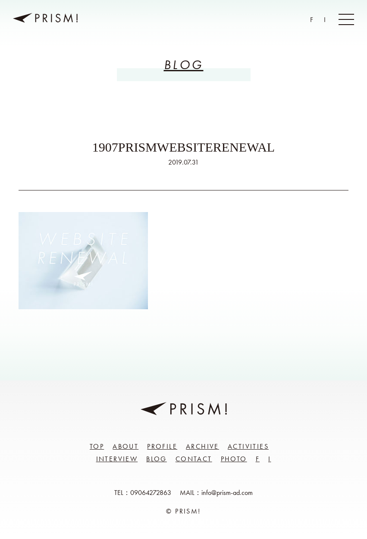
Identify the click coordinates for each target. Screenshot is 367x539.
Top (97, 446)
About (125, 446)
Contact (194, 458)
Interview (117, 458)
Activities (248, 446)
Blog (156, 458)
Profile (162, 446)
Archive (202, 446)
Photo (234, 458)
